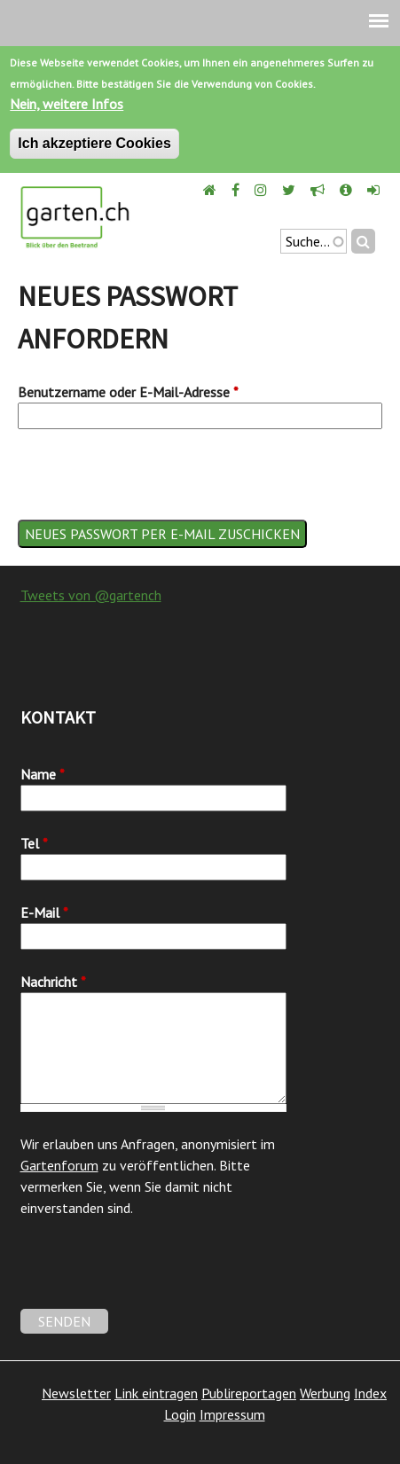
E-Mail (44, 912)
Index (370, 1393)
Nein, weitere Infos (66, 104)
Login (180, 1414)
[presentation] (152, 485)
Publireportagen (248, 1393)
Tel (34, 843)
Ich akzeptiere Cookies (94, 143)
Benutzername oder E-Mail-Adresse (128, 392)
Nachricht (53, 981)
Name (42, 774)
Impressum (232, 1414)
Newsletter (76, 1393)
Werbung (325, 1393)
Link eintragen (156, 1393)
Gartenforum (59, 1165)
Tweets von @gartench (90, 595)
